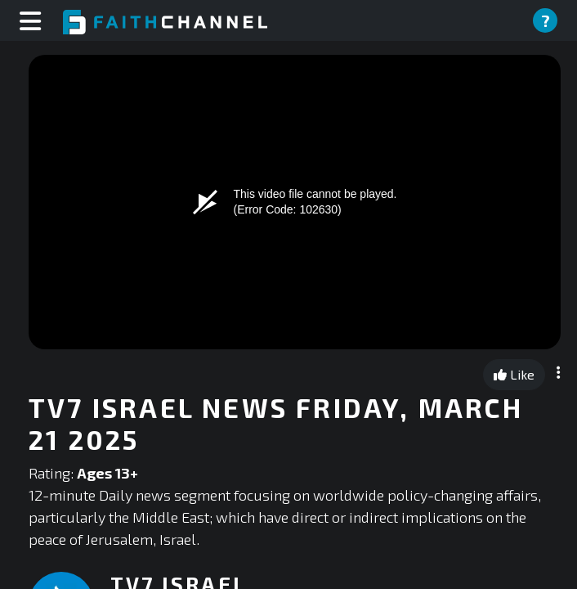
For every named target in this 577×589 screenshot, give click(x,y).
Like (514, 374)
